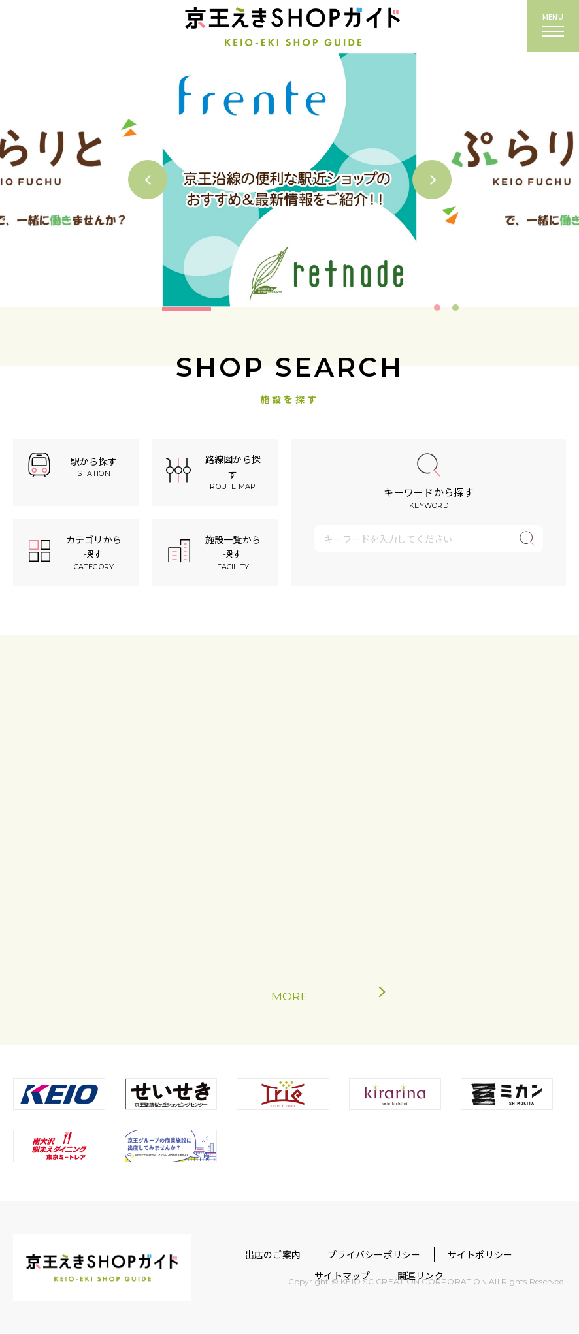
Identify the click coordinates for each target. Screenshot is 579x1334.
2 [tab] (455, 307)
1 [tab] (437, 307)
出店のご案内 (273, 1254)
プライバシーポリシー (373, 1254)
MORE (317, 996)
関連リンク (420, 1275)
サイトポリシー (480, 1254)
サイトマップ (342, 1275)
